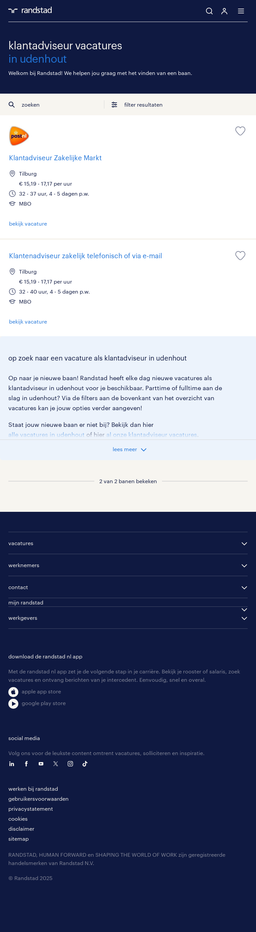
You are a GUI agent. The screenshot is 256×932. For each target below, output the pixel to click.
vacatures (20, 543)
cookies (18, 818)
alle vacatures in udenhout (46, 434)
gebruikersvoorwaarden (38, 798)
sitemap (18, 838)
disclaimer (21, 828)
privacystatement (30, 808)
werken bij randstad (33, 788)
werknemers (23, 565)
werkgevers (22, 617)
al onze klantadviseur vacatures (151, 434)
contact (18, 587)
